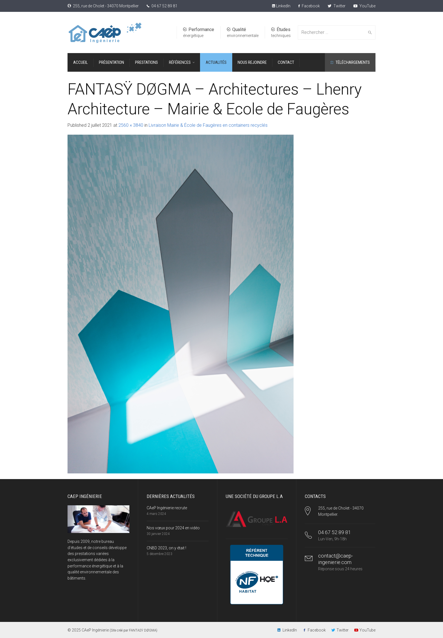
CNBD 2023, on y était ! (166, 548)
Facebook (309, 6)
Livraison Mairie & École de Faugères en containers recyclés (208, 125)
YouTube (364, 6)
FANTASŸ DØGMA (142, 630)
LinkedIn (282, 6)
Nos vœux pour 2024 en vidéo (173, 528)
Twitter (337, 6)
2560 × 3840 (130, 125)
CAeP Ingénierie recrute (167, 508)
